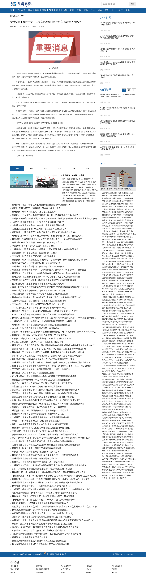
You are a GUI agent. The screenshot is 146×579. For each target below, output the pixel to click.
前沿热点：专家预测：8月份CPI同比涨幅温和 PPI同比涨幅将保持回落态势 (45, 390)
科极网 (12, 572)
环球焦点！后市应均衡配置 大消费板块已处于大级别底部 (38, 462)
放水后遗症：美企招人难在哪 (72, 175)
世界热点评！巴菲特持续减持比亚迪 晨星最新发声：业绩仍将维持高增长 (45, 455)
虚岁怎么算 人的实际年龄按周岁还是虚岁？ (117, 404)
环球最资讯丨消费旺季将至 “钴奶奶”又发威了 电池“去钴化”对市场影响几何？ (47, 482)
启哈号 (88, 569)
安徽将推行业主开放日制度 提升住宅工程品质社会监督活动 (39, 301)
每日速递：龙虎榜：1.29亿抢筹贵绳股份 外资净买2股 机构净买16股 (119, 234)
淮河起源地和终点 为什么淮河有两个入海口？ (118, 385)
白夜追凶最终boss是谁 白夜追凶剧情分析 (116, 407)
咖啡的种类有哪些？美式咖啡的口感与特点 (117, 379)
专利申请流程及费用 (42, 569)
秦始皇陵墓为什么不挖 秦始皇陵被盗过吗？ (117, 398)
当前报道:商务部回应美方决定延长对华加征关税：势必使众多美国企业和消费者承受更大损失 (54, 218)
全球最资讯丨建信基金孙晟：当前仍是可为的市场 (34, 458)
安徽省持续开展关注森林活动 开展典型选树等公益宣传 (119, 437)
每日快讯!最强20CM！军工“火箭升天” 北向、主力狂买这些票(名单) (42, 513)
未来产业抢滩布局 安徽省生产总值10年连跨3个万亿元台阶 (38, 290)
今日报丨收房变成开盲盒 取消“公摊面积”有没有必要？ (37, 452)
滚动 (86, 10)
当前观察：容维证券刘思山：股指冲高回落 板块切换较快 (38, 266)
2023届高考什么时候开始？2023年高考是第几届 (119, 338)
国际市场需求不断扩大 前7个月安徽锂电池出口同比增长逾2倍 (40, 294)
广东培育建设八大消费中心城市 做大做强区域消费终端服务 (119, 470)
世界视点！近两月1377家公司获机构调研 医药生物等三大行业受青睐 (43, 496)
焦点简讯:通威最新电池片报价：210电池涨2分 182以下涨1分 (39, 342)
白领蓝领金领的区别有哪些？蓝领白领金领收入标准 (119, 327)
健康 (44, 10)
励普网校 (39, 566)
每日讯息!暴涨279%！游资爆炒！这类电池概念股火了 (36, 208)
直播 (58, 10)
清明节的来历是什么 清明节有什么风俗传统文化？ (119, 319)
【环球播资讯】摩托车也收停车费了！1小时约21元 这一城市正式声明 (43, 500)
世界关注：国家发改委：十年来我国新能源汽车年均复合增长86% (41, 486)
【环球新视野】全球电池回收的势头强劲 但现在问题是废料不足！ (119, 250)
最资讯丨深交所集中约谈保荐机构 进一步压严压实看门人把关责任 (42, 524)
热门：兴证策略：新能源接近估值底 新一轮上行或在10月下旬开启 (42, 469)
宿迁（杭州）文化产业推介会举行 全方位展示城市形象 (119, 264)
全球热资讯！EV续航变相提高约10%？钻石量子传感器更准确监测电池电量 (46, 277)
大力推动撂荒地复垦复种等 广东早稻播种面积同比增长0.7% (119, 286)
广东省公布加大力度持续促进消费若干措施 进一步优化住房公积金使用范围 (119, 291)
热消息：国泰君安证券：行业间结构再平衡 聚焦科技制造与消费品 (119, 280)
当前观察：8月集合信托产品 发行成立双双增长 (33, 246)
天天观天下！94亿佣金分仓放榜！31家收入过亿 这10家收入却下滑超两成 (119, 228)
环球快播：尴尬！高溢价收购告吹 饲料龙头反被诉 (119, 253)
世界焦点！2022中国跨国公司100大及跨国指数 (33, 373)
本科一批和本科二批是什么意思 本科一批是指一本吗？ (119, 387)
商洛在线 (14, 16)
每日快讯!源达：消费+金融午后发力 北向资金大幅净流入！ (119, 429)
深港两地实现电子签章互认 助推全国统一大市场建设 (117, 76)
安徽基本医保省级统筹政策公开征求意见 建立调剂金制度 (119, 440)
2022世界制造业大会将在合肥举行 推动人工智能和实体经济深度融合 (43, 441)
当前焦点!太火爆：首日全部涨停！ (114, 294)
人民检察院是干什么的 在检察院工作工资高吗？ (119, 335)
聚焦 (37, 10)
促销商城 (89, 566)
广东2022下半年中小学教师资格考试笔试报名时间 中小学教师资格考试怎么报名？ (119, 355)
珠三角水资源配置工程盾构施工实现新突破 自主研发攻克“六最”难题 (119, 453)
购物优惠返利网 (117, 566)
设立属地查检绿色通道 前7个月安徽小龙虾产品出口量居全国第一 (41, 544)
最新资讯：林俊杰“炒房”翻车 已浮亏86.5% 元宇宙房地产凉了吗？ (119, 283)
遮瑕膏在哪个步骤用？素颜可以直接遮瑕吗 (117, 311)
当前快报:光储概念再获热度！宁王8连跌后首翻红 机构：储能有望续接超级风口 (48, 404)
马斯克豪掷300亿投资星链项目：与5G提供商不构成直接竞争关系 (80, 201)
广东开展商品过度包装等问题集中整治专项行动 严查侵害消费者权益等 (44, 376)
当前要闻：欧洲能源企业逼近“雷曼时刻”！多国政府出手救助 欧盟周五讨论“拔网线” (50, 260)
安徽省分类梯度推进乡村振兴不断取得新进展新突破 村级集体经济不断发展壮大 (119, 209)
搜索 (132, 4)
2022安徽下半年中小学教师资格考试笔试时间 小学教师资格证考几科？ (119, 352)
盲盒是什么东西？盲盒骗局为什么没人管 (116, 401)
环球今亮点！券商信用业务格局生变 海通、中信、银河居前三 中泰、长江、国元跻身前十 (52, 366)
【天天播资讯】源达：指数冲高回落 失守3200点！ (119, 248)
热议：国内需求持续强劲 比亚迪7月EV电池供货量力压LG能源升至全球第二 (46, 400)
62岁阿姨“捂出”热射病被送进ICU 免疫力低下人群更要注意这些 (117, 148)
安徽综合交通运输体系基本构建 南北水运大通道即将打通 (38, 225)
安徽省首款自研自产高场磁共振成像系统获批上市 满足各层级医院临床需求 (46, 445)
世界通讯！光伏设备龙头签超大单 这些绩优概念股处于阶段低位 (41, 428)
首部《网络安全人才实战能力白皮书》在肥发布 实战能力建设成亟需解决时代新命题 (50, 287)
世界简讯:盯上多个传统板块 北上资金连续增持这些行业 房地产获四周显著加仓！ (49, 472)
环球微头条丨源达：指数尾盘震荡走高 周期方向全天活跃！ (39, 414)
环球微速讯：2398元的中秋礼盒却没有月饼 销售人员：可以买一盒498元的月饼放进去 (51, 479)
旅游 (45, 168)
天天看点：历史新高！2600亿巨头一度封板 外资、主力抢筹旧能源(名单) (45, 393)
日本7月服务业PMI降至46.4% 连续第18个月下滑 (79, 184)
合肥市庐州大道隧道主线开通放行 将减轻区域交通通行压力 (39, 541)
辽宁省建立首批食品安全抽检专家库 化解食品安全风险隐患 (117, 122)
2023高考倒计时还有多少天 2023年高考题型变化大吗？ (119, 357)
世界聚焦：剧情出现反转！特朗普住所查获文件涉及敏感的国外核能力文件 (46, 273)
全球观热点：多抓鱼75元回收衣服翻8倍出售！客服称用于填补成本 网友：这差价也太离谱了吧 (119, 426)
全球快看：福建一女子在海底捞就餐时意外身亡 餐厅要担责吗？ (41, 205)
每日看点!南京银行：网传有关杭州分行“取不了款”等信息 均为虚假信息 (44, 493)
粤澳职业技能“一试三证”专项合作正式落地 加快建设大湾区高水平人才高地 (119, 464)
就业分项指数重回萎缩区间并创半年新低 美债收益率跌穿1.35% (80, 198)
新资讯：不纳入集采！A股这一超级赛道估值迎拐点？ (36, 421)
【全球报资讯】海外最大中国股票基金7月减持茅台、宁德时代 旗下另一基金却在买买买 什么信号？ (119, 297)
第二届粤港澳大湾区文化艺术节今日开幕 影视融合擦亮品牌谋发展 (119, 204)
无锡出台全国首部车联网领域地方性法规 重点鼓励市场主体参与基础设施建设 (119, 259)
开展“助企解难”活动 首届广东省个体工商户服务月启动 (37, 242)
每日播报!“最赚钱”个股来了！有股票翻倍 (116, 420)
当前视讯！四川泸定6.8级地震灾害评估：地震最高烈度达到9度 (40, 417)
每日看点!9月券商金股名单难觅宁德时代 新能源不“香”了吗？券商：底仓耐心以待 (119, 256)
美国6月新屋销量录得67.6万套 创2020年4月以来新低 (80, 182)
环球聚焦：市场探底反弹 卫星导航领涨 (30, 537)
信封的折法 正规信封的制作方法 (113, 371)
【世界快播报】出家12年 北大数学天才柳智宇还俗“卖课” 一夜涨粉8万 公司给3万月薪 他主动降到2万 (55, 476)
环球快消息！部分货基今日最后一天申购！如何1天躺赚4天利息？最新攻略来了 (48, 236)
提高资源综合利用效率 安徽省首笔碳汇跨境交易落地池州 (38, 284)
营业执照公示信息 (51, 554)
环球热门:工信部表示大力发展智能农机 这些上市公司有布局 (39, 335)
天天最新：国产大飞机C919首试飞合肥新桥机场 (34, 256)
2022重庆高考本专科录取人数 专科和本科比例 (118, 366)
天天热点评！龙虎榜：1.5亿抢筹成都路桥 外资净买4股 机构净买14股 (43, 397)
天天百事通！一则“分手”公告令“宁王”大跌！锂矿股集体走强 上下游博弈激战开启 (49, 349)
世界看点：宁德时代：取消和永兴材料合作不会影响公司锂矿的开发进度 (45, 311)
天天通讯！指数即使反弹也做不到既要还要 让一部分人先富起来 (41, 369)
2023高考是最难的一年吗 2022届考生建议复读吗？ (119, 341)
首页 (12, 10)
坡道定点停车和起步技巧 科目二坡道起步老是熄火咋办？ (119, 374)
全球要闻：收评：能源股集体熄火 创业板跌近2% (34, 212)
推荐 (65, 10)
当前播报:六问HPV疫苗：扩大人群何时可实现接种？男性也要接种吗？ (119, 418)
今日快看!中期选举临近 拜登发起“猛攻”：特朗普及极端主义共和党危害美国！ (47, 534)
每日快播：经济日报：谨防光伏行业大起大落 (118, 289)
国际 (100, 10)
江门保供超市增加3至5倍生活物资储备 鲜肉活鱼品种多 (37, 386)
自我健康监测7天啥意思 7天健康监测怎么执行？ (119, 316)
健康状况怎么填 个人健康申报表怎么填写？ (117, 475)
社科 (59, 168)
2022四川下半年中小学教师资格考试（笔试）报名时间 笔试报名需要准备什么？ (119, 349)
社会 (30, 10)
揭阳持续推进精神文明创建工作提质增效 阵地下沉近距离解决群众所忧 (119, 198)
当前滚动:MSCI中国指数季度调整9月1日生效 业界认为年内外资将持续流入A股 (119, 462)
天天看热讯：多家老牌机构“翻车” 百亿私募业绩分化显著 (38, 304)
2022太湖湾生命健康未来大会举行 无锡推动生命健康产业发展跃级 (117, 135)
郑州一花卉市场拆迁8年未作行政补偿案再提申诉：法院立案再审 (119, 242)
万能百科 (114, 569)
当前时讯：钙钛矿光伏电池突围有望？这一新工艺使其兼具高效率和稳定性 (46, 215)
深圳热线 (114, 572)
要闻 (72, 10)
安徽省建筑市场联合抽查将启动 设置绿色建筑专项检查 (119, 442)
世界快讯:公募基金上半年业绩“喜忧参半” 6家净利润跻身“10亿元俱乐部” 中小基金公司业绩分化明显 (55, 318)
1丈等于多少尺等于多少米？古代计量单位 (117, 322)
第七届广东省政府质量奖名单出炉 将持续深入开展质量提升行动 (119, 220)
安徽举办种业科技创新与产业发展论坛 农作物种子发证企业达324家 (119, 445)
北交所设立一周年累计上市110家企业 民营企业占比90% (119, 231)
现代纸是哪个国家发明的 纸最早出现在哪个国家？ (119, 302)
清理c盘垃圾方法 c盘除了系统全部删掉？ (116, 412)
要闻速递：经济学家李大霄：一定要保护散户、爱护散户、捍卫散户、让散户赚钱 (49, 270)
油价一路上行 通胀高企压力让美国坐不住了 (77, 179)
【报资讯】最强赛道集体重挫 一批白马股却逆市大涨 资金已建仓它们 (119, 434)
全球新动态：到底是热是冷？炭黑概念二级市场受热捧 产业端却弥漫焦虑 (45, 249)
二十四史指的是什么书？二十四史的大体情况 (118, 313)
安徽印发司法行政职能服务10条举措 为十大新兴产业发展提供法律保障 (44, 280)
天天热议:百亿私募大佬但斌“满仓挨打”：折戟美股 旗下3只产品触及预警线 (119, 226)
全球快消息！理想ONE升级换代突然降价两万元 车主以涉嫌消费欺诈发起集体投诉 (49, 465)
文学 (73, 168)
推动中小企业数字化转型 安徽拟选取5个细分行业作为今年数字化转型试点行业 (47, 297)
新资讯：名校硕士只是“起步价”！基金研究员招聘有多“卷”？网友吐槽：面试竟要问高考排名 (54, 332)
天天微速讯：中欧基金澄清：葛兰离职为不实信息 (34, 253)
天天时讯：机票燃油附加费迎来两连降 (115, 415)
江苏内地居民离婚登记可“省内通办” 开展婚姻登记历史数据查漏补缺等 (119, 267)
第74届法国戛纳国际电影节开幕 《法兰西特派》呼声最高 (80, 195)
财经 (114, 10)
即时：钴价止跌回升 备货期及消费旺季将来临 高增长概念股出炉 (119, 245)
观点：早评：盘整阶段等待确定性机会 (115, 451)
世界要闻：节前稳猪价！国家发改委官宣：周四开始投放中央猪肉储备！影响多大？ (50, 352)
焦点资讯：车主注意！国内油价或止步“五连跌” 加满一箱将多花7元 (42, 383)
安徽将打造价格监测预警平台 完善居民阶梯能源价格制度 (38, 222)
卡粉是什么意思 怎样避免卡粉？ (113, 409)
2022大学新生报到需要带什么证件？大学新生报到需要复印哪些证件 (119, 344)
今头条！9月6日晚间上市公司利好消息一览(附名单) (35, 328)
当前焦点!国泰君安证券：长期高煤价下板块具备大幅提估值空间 (41, 380)
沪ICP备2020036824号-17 (34, 554)
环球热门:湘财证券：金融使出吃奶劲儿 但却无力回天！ (119, 431)
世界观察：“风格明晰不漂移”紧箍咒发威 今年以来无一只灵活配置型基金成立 (47, 239)
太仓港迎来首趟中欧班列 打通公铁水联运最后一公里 (119, 261)
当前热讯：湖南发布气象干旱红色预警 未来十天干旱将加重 (39, 407)
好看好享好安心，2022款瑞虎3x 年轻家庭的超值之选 (36, 263)
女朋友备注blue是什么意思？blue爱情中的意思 (118, 305)
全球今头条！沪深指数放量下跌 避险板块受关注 (119, 423)
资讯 (127, 10)
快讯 (93, 10)
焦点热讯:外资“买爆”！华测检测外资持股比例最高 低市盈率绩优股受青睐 (45, 527)
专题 (79, 10)
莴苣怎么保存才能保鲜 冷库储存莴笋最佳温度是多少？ (119, 300)
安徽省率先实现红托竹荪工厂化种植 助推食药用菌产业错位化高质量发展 (45, 434)
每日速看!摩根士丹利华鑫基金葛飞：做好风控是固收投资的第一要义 (43, 359)
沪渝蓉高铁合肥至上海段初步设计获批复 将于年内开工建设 (119, 272)
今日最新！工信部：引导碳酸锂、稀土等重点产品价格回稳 (38, 530)
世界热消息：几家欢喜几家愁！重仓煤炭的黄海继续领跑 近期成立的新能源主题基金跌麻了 (53, 345)
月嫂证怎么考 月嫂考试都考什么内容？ (116, 377)
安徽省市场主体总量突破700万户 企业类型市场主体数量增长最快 (119, 448)
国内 (31, 168)
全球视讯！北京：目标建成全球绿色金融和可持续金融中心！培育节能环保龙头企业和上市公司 (55, 520)
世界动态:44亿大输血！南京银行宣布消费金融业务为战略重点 (40, 510)
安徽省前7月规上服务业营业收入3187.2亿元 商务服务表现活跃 (40, 431)
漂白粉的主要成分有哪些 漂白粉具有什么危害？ (119, 393)
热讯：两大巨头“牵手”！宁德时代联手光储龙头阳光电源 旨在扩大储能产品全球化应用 (51, 438)
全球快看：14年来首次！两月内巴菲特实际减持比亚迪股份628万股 (119, 459)
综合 (107, 10)
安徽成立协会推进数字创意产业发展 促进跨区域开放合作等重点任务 (119, 212)
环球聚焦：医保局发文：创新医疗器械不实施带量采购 (36, 448)
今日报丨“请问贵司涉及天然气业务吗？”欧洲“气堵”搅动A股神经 (41, 338)
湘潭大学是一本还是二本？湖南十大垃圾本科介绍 (119, 368)
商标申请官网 (14, 569)
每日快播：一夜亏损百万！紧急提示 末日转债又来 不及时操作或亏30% (44, 232)
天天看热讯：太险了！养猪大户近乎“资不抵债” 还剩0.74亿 (119, 467)
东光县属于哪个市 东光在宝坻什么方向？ (116, 308)
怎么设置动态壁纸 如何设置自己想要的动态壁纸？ (119, 382)
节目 (51, 10)
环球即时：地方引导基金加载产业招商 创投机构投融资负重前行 (41, 325)
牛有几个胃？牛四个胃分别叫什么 (114, 478)
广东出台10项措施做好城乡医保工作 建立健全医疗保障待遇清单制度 (43, 314)
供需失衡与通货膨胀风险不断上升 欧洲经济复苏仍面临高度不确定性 (80, 190)
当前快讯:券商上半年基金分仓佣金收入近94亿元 (119, 270)
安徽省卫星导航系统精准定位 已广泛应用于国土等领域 (119, 201)
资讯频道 (21, 10)
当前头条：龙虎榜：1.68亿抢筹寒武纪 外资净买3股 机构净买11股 (41, 517)
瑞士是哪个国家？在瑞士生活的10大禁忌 (116, 396)
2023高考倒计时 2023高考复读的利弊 (115, 363)
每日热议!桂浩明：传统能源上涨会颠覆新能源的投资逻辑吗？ (40, 503)
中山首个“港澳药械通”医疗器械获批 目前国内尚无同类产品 (117, 109)
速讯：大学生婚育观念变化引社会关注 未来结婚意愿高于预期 (40, 424)
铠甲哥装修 (14, 566)
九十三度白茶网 (66, 566)
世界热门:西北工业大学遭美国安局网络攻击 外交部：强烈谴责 (40, 410)
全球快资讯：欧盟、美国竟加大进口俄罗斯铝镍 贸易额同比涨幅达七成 (44, 321)
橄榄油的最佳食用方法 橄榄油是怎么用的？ (117, 390)
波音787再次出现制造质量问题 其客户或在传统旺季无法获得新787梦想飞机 (80, 193)
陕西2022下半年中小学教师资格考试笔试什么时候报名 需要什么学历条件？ (119, 360)
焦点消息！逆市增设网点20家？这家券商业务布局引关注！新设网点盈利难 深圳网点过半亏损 (54, 506)
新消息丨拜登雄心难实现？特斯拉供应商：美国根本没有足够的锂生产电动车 (47, 356)
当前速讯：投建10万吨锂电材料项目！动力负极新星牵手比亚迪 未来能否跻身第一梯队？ (52, 489)
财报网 (63, 572)
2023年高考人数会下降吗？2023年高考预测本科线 (119, 346)
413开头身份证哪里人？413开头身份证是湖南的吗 (119, 330)
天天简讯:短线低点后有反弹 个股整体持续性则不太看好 (119, 223)
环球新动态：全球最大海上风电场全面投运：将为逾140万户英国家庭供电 (119, 239)
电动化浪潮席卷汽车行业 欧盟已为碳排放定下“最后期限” (80, 187)
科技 (121, 10)
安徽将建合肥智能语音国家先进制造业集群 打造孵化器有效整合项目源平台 (119, 278)
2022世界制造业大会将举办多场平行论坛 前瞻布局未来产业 (39, 308)
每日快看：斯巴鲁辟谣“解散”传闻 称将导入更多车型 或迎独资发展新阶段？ (119, 237)
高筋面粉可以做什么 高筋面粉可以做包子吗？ (118, 333)
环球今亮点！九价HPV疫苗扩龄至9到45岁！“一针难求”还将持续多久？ (119, 473)
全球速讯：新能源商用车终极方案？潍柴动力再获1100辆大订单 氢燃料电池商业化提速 (51, 362)
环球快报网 (39, 572)
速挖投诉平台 (65, 569)
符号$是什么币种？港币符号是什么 (114, 324)
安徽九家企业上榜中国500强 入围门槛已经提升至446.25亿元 (39, 229)
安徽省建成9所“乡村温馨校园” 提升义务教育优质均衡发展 (119, 206)
